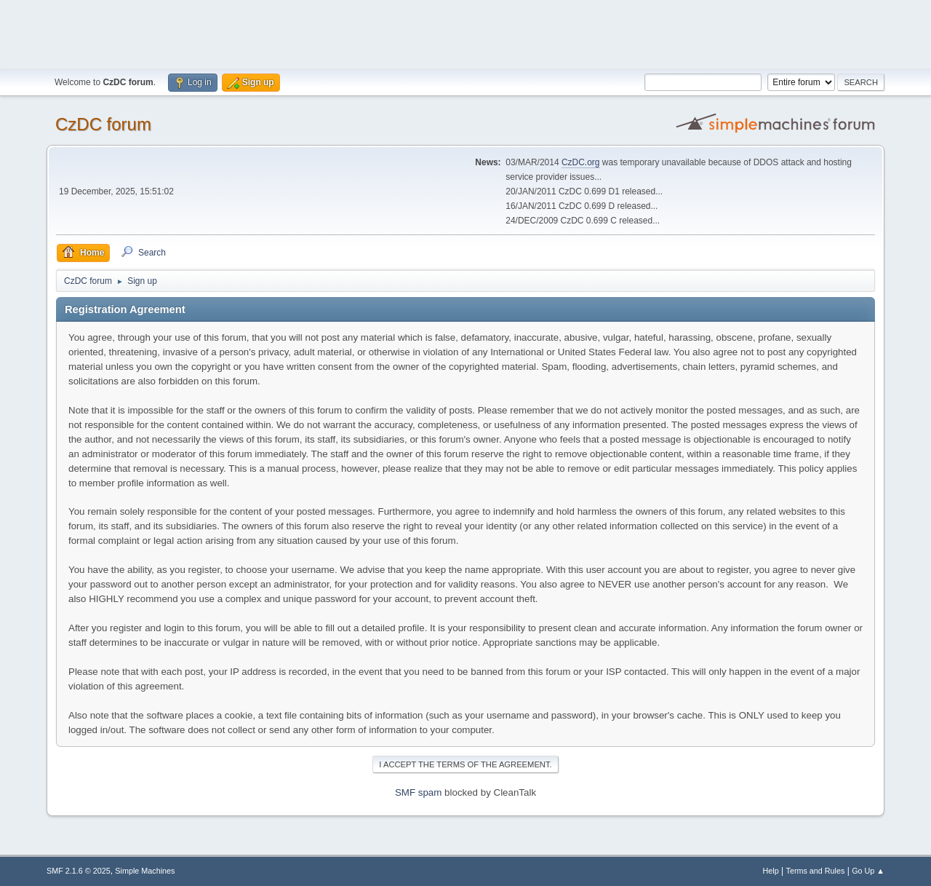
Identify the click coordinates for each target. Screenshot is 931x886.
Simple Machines (145, 870)
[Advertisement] (465, 33)
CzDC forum (103, 124)
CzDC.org (581, 162)
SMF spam (418, 792)
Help (771, 870)
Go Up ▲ (868, 870)
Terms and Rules (815, 870)
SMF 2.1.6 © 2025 (79, 870)
